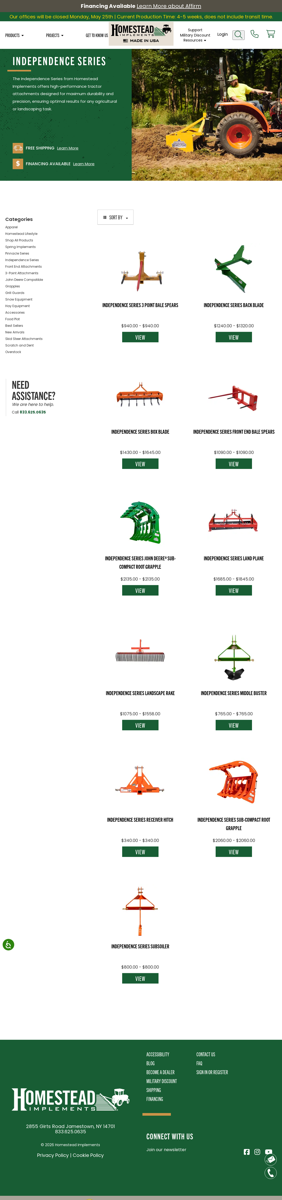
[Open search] (238, 35)
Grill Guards (14, 293)
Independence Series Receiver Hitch (140, 819)
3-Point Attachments (21, 273)
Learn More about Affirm (169, 6)
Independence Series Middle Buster (234, 692)
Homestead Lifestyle (21, 233)
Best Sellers (14, 325)
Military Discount (195, 35)
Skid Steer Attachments (24, 339)
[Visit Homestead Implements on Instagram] (257, 1151)
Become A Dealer (160, 1072)
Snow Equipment (18, 299)
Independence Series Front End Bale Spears (234, 431)
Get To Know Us (97, 35)
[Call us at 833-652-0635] (255, 34)
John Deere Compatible (24, 279)
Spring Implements (20, 247)
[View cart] (270, 34)
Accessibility (157, 1054)
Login (222, 34)
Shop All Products (19, 240)
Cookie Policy (88, 1155)
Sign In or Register (212, 1072)
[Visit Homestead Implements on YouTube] (267, 1151)
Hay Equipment (17, 306)
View (140, 337)
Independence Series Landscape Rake (140, 692)
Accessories (15, 312)
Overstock (13, 352)
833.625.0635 (33, 412)
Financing (154, 1098)
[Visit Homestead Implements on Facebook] (246, 1151)
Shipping (153, 1090)
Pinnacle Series (17, 253)
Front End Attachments (23, 266)
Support (195, 30)
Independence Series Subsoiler (140, 946)
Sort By (115, 217)
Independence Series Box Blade (140, 431)
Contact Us (205, 1054)
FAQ (199, 1063)
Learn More (67, 148)
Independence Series (22, 260)
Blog (150, 1063)
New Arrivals (14, 332)
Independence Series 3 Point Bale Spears (140, 304)
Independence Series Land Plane (234, 558)
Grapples (12, 286)
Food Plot (12, 319)
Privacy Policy (53, 1155)
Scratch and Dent (19, 345)
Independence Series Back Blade (234, 304)
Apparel (11, 227)
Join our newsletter (166, 1150)
